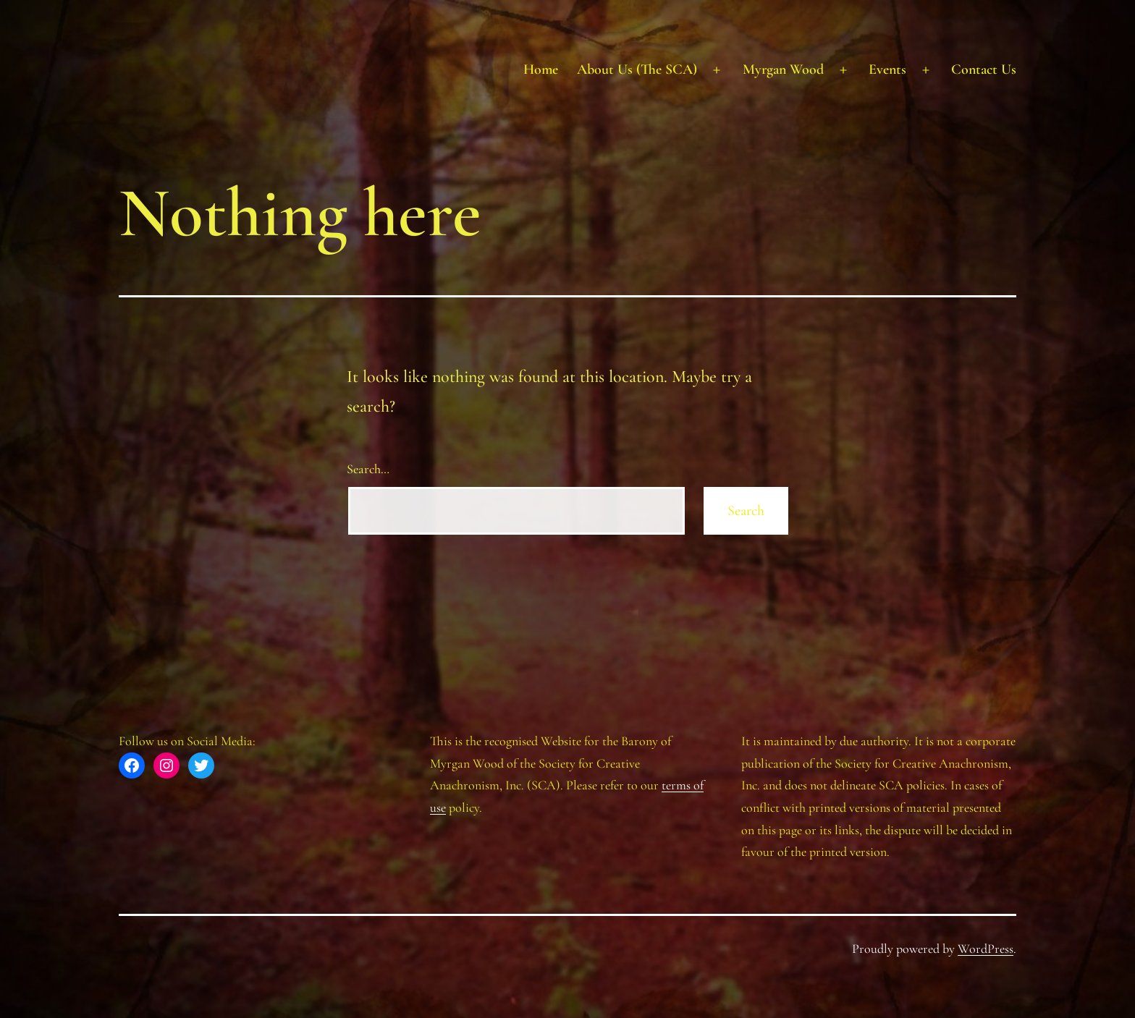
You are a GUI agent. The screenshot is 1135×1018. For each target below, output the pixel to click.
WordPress (985, 949)
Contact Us (983, 69)
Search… (368, 469)
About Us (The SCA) (637, 69)
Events (887, 69)
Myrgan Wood (783, 69)
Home (540, 69)
